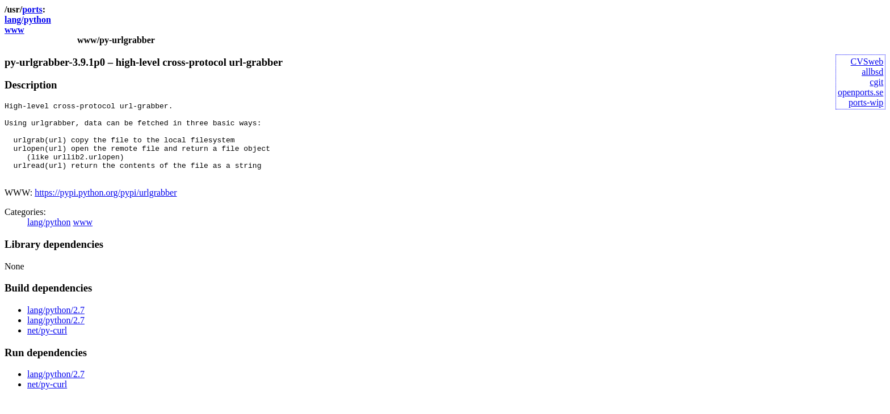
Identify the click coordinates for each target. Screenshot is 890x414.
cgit (876, 82)
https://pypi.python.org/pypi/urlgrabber (106, 208)
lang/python (28, 19)
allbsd (872, 72)
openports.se (860, 92)
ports (32, 9)
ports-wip (866, 102)
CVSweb (867, 61)
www (14, 30)
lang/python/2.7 (56, 325)
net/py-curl (47, 345)
